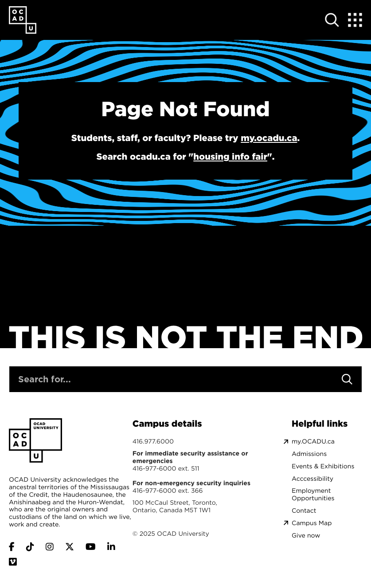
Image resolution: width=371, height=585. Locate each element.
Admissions (309, 454)
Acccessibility (312, 479)
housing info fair (230, 156)
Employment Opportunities (313, 494)
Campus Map (312, 523)
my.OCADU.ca (313, 441)
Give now (306, 535)
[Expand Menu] (355, 20)
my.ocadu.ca (269, 137)
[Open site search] (332, 20)
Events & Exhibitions (323, 466)
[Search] (347, 379)
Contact (304, 510)
